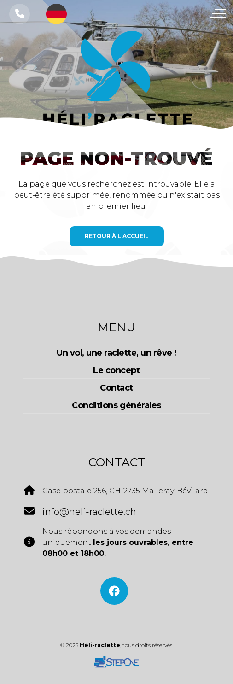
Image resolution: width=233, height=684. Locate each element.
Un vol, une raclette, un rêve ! (116, 353)
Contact (116, 388)
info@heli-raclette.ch (89, 511)
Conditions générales (116, 405)
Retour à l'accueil (117, 236)
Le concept (116, 370)
